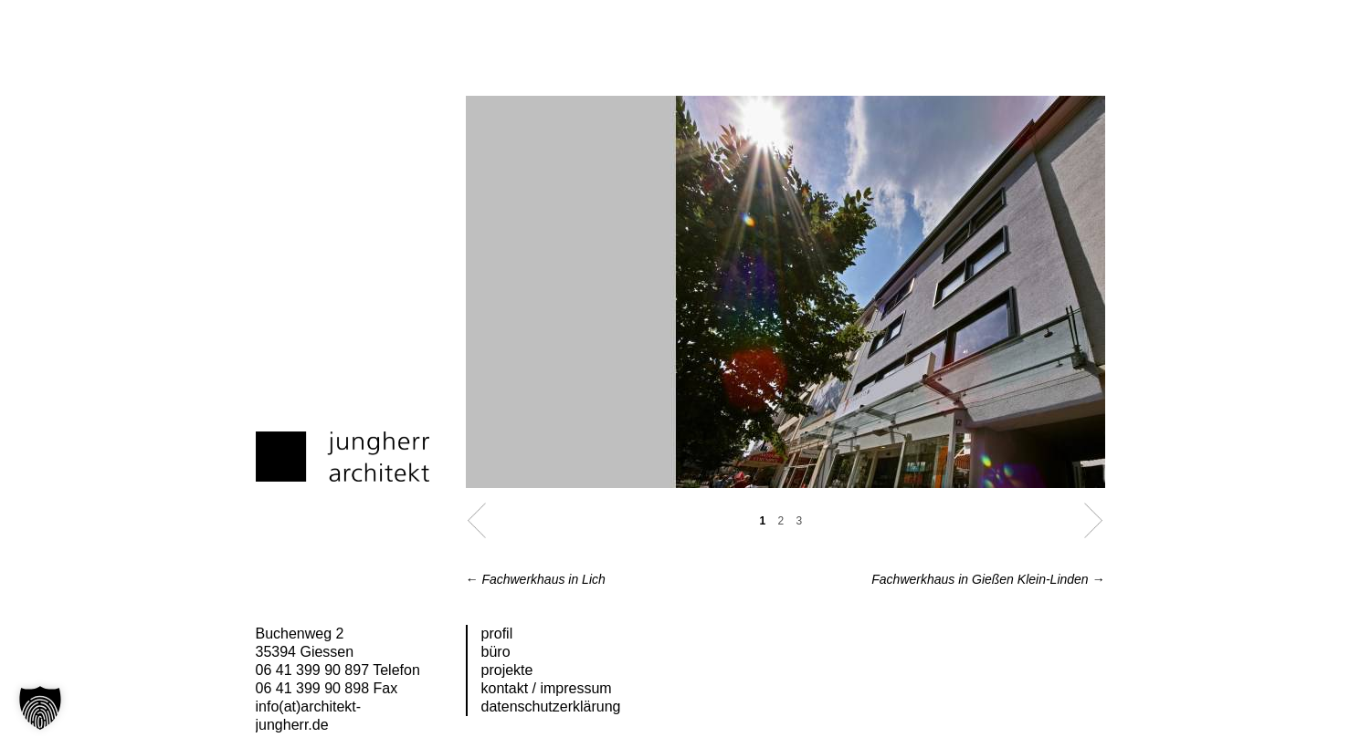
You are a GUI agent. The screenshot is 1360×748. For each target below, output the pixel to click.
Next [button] (1093, 520)
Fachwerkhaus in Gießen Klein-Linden (987, 579)
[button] (40, 708)
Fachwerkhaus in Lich (536, 579)
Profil (497, 633)
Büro (496, 652)
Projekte (507, 670)
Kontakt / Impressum (546, 688)
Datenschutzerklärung (551, 706)
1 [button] (763, 520)
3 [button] (799, 520)
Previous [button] (477, 520)
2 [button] (781, 520)
